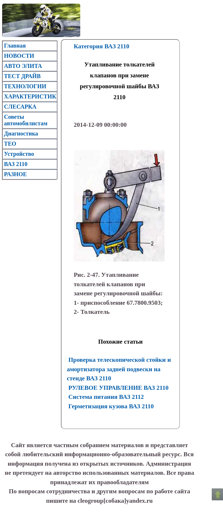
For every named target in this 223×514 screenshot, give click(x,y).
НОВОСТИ (19, 56)
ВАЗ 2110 (15, 164)
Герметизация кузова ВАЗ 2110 (111, 406)
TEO (10, 144)
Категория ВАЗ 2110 (101, 46)
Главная (15, 46)
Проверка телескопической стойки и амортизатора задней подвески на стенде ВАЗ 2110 (119, 369)
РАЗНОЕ (15, 174)
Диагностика (21, 133)
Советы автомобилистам (26, 120)
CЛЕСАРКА (20, 107)
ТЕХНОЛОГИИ (25, 86)
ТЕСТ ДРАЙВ (22, 76)
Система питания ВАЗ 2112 (106, 396)
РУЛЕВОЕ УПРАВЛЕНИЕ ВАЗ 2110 (118, 387)
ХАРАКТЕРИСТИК (30, 96)
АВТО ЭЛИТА (23, 66)
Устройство (19, 154)
